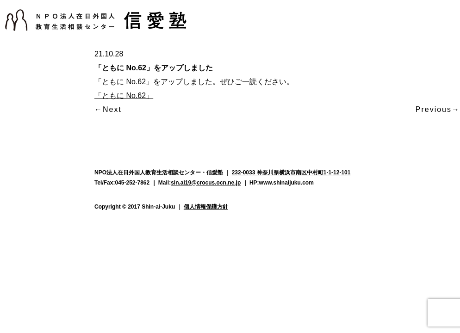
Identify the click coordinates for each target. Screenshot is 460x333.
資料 (38, 167)
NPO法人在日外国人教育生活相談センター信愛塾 (95, 20)
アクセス (38, 184)
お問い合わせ (38, 201)
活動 (38, 93)
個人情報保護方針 (206, 207)
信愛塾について (38, 54)
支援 (38, 112)
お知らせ (38, 74)
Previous (434, 109)
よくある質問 (38, 150)
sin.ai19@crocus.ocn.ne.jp (206, 182)
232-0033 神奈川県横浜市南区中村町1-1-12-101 (291, 172)
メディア (38, 132)
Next (112, 109)
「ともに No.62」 (123, 95)
